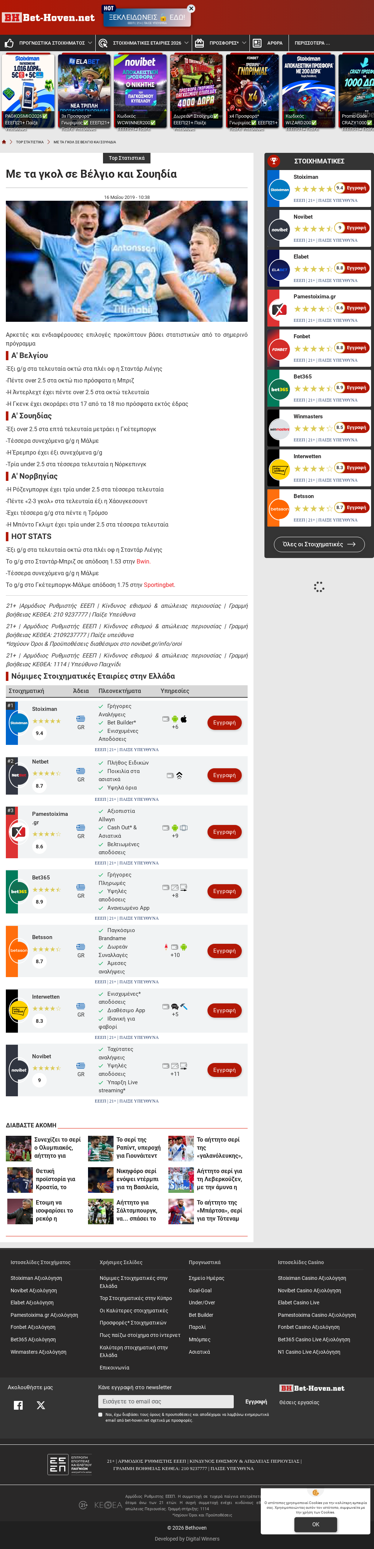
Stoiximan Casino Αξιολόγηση (312, 1278)
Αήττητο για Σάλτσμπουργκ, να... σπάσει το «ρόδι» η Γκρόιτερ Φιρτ (137, 1211)
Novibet (41, 1056)
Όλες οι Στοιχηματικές (319, 544)
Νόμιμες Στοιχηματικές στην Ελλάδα (134, 1282)
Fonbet (302, 336)
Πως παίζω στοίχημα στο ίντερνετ (140, 1335)
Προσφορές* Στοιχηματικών (133, 1323)
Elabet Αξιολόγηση (32, 1303)
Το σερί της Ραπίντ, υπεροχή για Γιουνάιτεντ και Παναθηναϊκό (139, 1148)
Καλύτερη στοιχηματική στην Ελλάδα (134, 1352)
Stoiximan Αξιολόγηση (36, 1278)
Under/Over (202, 1303)
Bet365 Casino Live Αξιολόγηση (314, 1340)
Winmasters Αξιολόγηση (38, 1352)
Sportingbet (159, 584)
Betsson (42, 937)
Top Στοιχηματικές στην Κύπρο (136, 1298)
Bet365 (41, 877)
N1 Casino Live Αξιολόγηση (309, 1352)
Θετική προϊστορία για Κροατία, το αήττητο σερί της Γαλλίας (58, 1179)
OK (315, 1524)
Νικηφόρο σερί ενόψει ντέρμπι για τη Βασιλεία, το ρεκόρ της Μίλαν (138, 1179)
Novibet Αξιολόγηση (34, 1291)
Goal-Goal (200, 1291)
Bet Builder (201, 1315)
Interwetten (46, 997)
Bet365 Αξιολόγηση (33, 1340)
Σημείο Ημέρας (207, 1278)
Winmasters (308, 416)
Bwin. (144, 561)
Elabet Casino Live (298, 1303)
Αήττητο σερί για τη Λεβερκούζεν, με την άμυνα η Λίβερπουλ (219, 1179)
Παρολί (197, 1327)
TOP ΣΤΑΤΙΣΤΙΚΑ (30, 142)
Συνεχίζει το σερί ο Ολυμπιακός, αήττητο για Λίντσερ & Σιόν (57, 1148)
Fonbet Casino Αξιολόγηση (309, 1327)
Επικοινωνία (114, 1368)
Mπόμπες (200, 1340)
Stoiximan (44, 709)
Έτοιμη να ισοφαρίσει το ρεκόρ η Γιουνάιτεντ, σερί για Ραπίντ (58, 1211)
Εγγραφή (224, 722)
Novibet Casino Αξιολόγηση (309, 1291)
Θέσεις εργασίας (299, 1402)
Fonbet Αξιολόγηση (33, 1327)
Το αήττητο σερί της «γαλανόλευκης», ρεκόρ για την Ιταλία (220, 1148)
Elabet (301, 256)
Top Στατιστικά (127, 158)
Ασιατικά (199, 1352)
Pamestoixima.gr (50, 818)
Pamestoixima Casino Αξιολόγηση (317, 1315)
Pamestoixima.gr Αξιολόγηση (44, 1315)
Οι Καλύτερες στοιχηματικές (134, 1311)
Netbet (40, 761)
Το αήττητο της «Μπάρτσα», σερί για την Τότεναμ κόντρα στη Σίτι (219, 1211)
